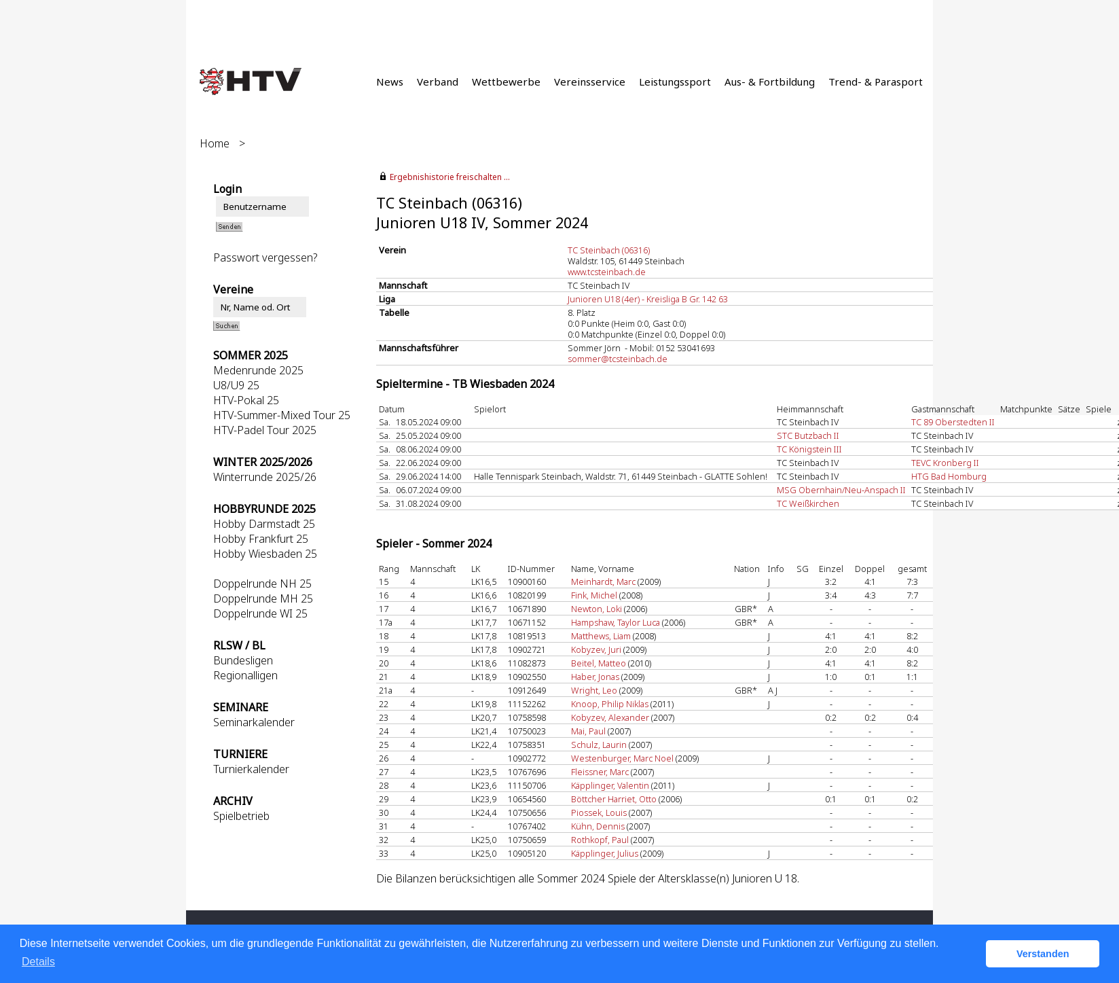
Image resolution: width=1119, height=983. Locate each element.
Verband (437, 81)
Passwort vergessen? (265, 257)
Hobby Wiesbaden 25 (265, 553)
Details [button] (38, 961)
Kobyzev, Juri (596, 649)
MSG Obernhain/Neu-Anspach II (841, 490)
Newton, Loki (596, 609)
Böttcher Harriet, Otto (614, 799)
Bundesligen (243, 660)
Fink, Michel (594, 595)
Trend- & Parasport (875, 81)
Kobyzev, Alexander (610, 717)
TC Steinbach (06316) (609, 250)
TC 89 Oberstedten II (953, 422)
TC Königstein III (809, 449)
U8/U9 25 (236, 385)
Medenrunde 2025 (258, 370)
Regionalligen (245, 675)
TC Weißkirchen (808, 503)
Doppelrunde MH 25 (263, 598)
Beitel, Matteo (598, 663)
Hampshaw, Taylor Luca (615, 622)
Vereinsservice (589, 81)
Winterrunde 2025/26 (264, 476)
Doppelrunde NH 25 (262, 583)
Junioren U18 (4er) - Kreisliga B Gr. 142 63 (648, 299)
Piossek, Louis (599, 812)
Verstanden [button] (1042, 953)
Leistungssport (675, 81)
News (389, 81)
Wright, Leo (594, 690)
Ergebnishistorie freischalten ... (450, 177)
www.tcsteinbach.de (607, 272)
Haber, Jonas (595, 677)
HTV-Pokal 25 (246, 400)
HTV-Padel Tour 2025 (264, 430)
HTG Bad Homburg (949, 476)
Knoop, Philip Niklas (609, 704)
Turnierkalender (251, 769)
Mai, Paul (588, 731)
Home (215, 143)
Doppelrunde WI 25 (260, 613)
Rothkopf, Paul (600, 840)
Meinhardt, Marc (603, 581)
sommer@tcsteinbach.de (617, 359)
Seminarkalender (254, 722)
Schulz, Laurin (599, 744)
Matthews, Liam (601, 636)
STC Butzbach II (808, 435)
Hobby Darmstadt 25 (264, 523)
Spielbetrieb (241, 815)
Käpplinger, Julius (604, 853)
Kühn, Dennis (598, 826)
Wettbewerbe (506, 81)
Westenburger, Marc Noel (622, 758)
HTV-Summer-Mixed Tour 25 (281, 415)
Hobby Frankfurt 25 (260, 538)
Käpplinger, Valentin (610, 785)
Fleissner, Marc (600, 772)
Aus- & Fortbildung (769, 81)
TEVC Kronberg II (945, 463)
